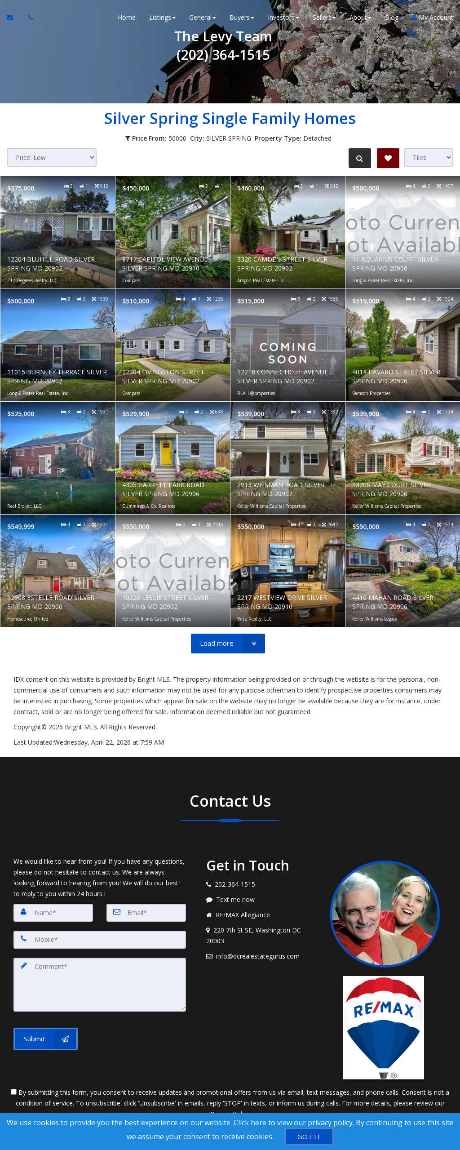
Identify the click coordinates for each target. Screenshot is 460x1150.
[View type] (428, 157)
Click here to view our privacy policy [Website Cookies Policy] (293, 1123)
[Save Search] (388, 158)
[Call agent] (28, 18)
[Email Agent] (14, 18)
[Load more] (228, 643)
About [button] (360, 17)
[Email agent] (261, 956)
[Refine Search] (359, 158)
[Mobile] (99, 940)
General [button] (202, 17)
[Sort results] (52, 157)
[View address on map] (261, 935)
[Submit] (45, 1039)
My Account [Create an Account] (432, 17)
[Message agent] (261, 899)
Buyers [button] (242, 17)
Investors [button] (283, 17)
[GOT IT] (309, 1137)
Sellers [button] (324, 17)
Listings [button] (162, 17)
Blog (391, 17)
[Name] (53, 913)
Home (127, 17)
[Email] (146, 913)
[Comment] (99, 985)
